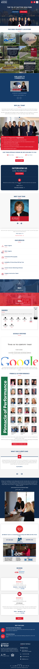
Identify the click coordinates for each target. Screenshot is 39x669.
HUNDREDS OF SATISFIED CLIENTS (19, 444)
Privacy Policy (19, 664)
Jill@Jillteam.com (25, 659)
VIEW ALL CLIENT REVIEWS (19, 95)
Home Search (15, 11)
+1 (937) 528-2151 (25, 656)
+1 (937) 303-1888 (25, 654)
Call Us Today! (23, 11)
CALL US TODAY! (19, 160)
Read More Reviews (18, 187)
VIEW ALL (19, 618)
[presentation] (18, 98)
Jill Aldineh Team (13, 667)
